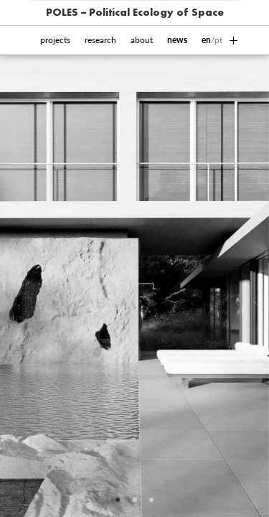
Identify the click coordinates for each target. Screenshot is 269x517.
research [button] (100, 39)
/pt (212, 39)
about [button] (142, 39)
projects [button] (55, 39)
